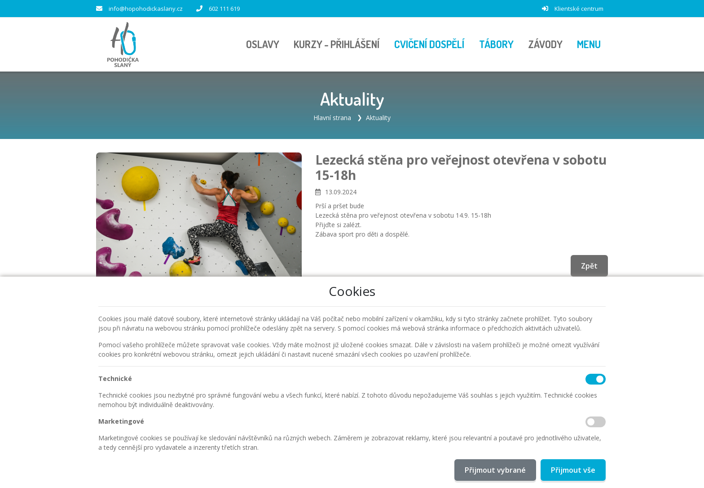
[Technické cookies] (595, 379)
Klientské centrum (578, 8)
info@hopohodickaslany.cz (146, 8)
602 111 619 (224, 8)
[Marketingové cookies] (595, 421)
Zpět (589, 266)
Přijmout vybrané (495, 470)
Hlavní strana (332, 117)
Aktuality (378, 117)
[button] (589, 44)
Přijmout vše (573, 470)
